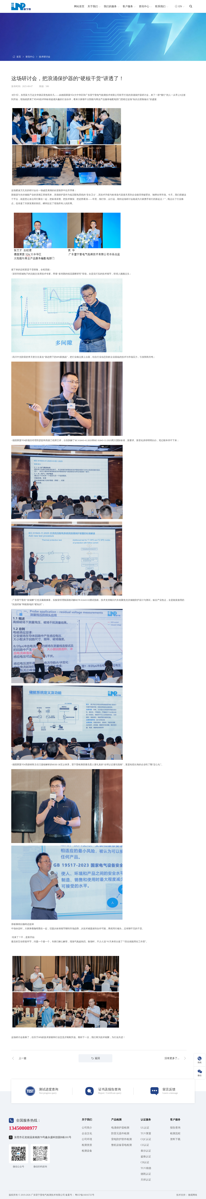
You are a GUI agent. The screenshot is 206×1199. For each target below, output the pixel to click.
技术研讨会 (44, 57)
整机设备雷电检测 (121, 1145)
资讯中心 (29, 57)
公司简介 (87, 1127)
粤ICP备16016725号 (84, 1195)
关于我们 (87, 1119)
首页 (18, 57)
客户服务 (175, 1119)
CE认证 (145, 1145)
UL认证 (145, 1127)
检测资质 (87, 1145)
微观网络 (192, 1195)
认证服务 (146, 1119)
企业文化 (87, 1133)
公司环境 (87, 1139)
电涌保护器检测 (120, 1127)
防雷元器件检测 (120, 1133)
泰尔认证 (146, 1150)
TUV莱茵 (146, 1133)
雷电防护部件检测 (121, 1139)
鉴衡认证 (146, 1156)
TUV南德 (146, 1168)
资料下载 (175, 1139)
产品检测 (116, 1119)
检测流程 (175, 1133)
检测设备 (87, 1150)
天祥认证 (146, 1179)
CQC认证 (146, 1139)
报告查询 (175, 1127)
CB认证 (145, 1162)
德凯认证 (146, 1173)
